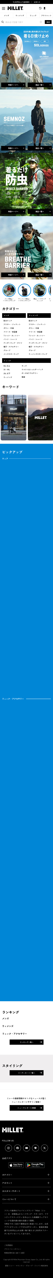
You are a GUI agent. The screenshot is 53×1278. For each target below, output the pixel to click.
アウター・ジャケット (12, 324)
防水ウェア (8, 320)
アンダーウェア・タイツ (13, 343)
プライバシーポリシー (12, 1249)
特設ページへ (16, 85)
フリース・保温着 (10, 332)
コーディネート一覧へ (26, 1073)
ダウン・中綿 (9, 328)
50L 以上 (7, 366)
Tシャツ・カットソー (12, 335)
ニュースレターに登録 (26, 1107)
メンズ (6, 15)
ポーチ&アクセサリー (30, 373)
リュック (33, 15)
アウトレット (46, 15)
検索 (48, 22)
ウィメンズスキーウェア (38, 354)
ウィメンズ (20, 15)
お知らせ (37, 2)
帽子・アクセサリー (11, 346)
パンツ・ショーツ (10, 339)
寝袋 (23, 377)
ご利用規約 (8, 1245)
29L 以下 (7, 373)
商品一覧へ (43, 85)
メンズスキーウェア (11, 354)
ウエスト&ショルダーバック (32, 369)
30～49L (7, 369)
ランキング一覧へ (26, 1042)
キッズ (24, 366)
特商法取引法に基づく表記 (14, 1253)
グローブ (7, 350)
